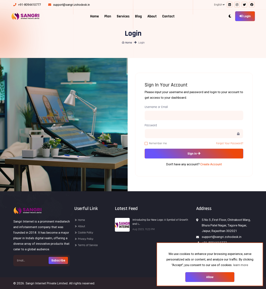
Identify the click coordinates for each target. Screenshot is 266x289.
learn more (240, 265)
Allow (210, 277)
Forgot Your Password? (229, 143)
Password (151, 125)
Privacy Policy (85, 239)
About (152, 16)
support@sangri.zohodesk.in (71, 4)
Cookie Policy (85, 233)
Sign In (193, 153)
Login (245, 16)
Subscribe (58, 260)
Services (123, 16)
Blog (138, 16)
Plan (107, 16)
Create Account (211, 164)
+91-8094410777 (29, 4)
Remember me (158, 143)
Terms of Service (88, 245)
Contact (168, 16)
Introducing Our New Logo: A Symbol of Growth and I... (160, 222)
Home (94, 16)
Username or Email (156, 107)
